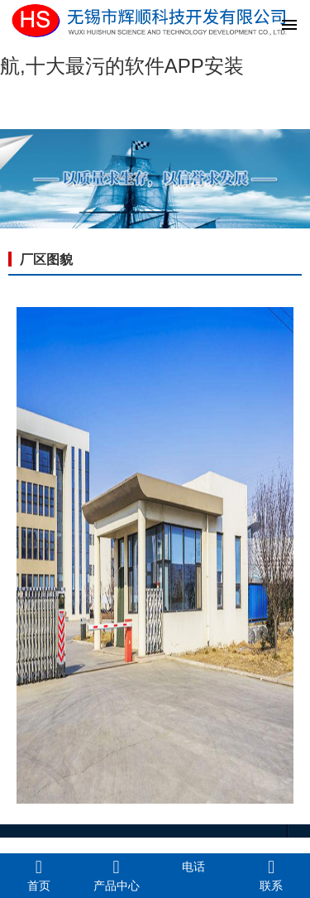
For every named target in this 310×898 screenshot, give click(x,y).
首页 (39, 874)
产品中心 (116, 874)
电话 (193, 866)
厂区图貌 (46, 259)
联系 (271, 874)
